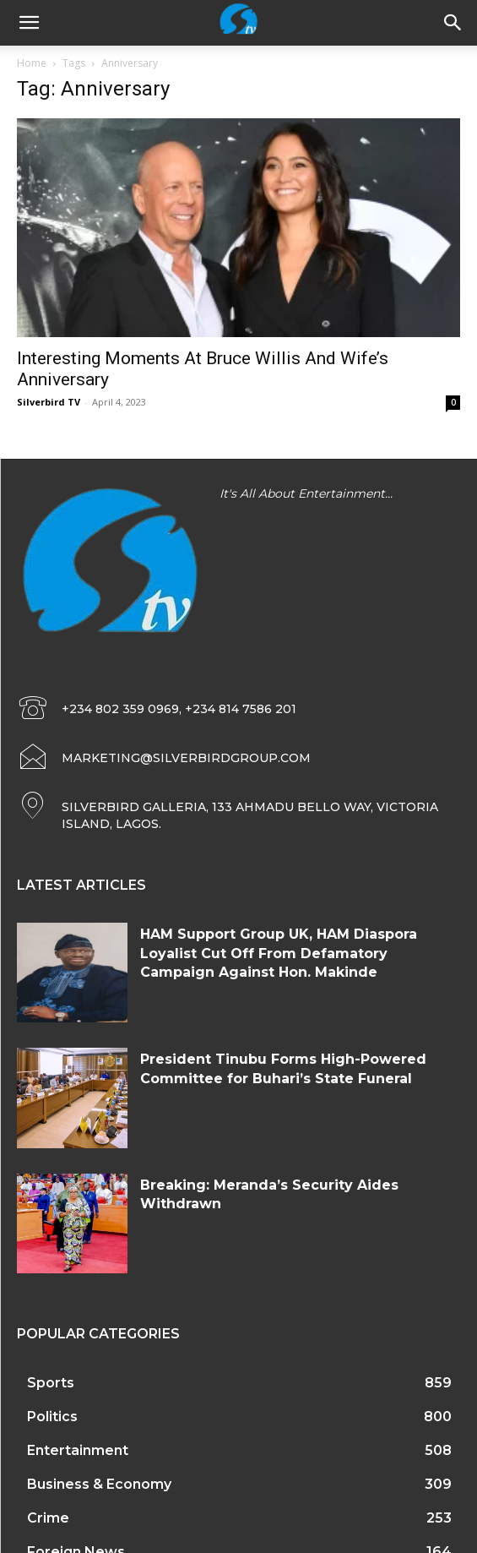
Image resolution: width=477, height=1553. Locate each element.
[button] (453, 23)
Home (31, 63)
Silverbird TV (48, 401)
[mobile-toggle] (29, 23)
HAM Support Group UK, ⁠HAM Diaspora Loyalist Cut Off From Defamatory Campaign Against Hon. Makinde (278, 953)
